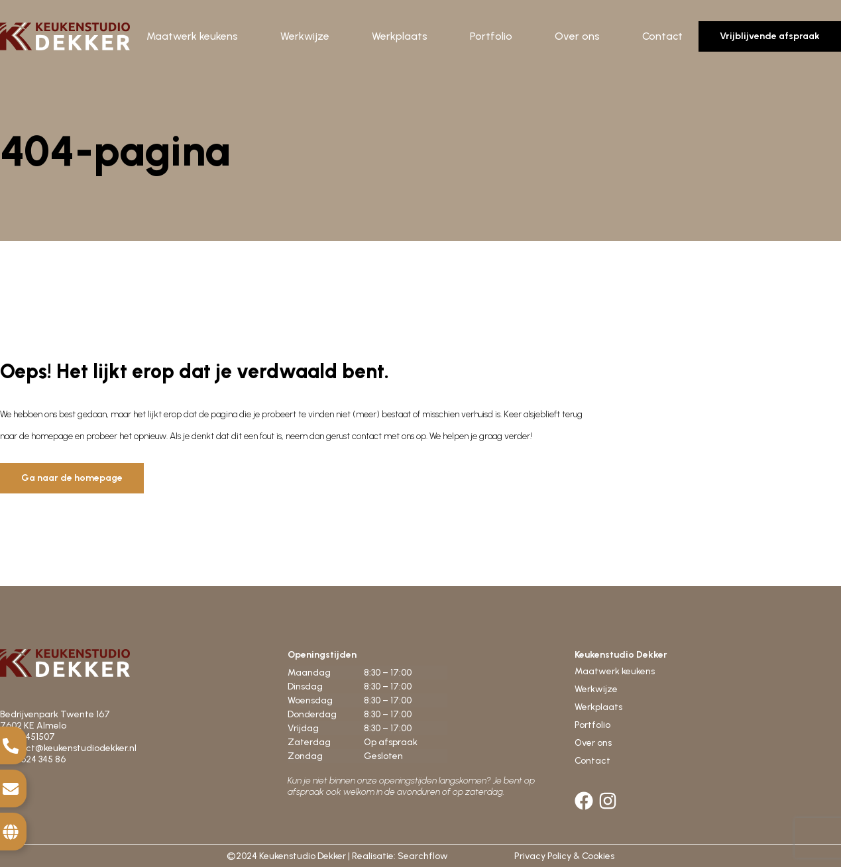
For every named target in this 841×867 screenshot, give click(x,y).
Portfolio (491, 36)
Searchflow (423, 856)
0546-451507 (28, 736)
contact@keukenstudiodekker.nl (68, 748)
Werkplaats (399, 36)
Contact (662, 36)
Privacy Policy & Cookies (564, 856)
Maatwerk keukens (192, 36)
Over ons (577, 36)
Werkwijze (304, 36)
